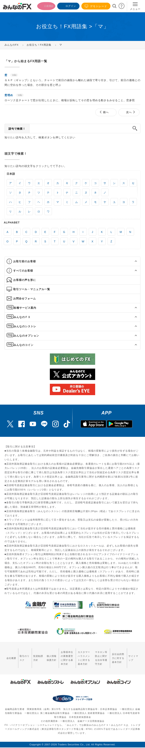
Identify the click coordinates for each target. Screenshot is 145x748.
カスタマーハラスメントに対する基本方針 (78, 655)
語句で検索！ (16, 128)
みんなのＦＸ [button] (22, 317)
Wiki (14, 75)
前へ (106, 112)
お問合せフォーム (24, 298)
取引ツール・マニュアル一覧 (31, 289)
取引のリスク (20, 655)
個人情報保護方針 (41, 655)
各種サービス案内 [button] (25, 307)
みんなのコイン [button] (23, 344)
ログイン (68, 5)
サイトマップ (134, 655)
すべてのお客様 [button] (23, 270)
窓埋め (9, 95)
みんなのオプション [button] (26, 335)
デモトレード (96, 6)
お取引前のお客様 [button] (24, 261)
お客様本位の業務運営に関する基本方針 (57, 655)
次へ (129, 112)
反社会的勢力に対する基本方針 (119, 655)
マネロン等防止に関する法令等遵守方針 (98, 655)
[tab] (72, 261)
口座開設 (44, 5)
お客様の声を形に (24, 279)
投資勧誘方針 (31, 655)
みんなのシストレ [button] (25, 326)
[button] (132, 261)
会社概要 (9, 655)
